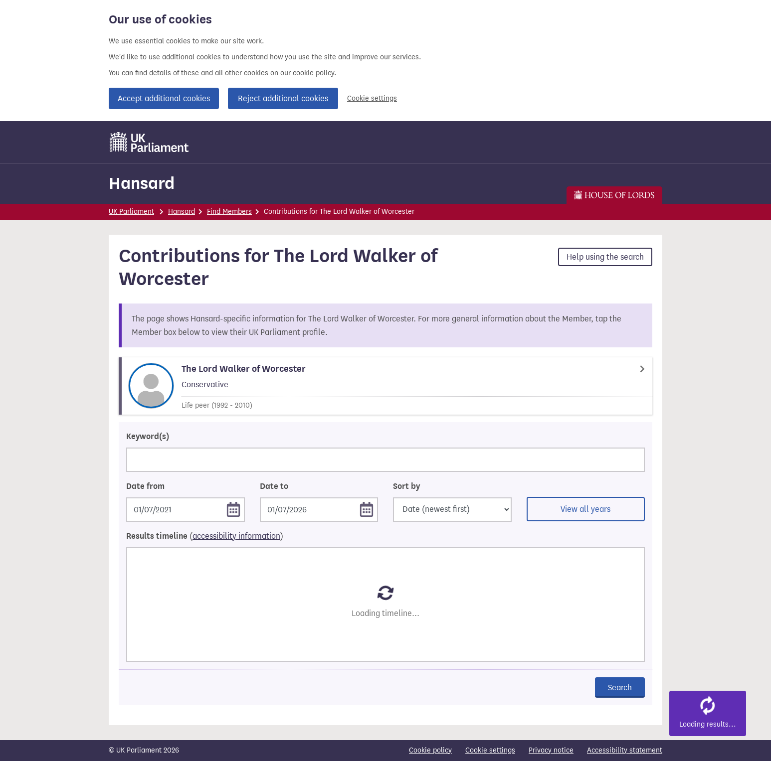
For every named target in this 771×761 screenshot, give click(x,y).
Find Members (229, 211)
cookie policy (313, 73)
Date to (274, 486)
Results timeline (204, 536)
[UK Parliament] (149, 142)
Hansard (142, 183)
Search (620, 687)
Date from (145, 486)
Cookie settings (372, 98)
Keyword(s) (147, 437)
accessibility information (236, 536)
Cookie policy (430, 750)
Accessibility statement (624, 750)
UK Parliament (131, 211)
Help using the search (605, 257)
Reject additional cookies (283, 98)
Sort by (406, 486)
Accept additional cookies (164, 98)
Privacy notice (551, 750)
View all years (585, 509)
